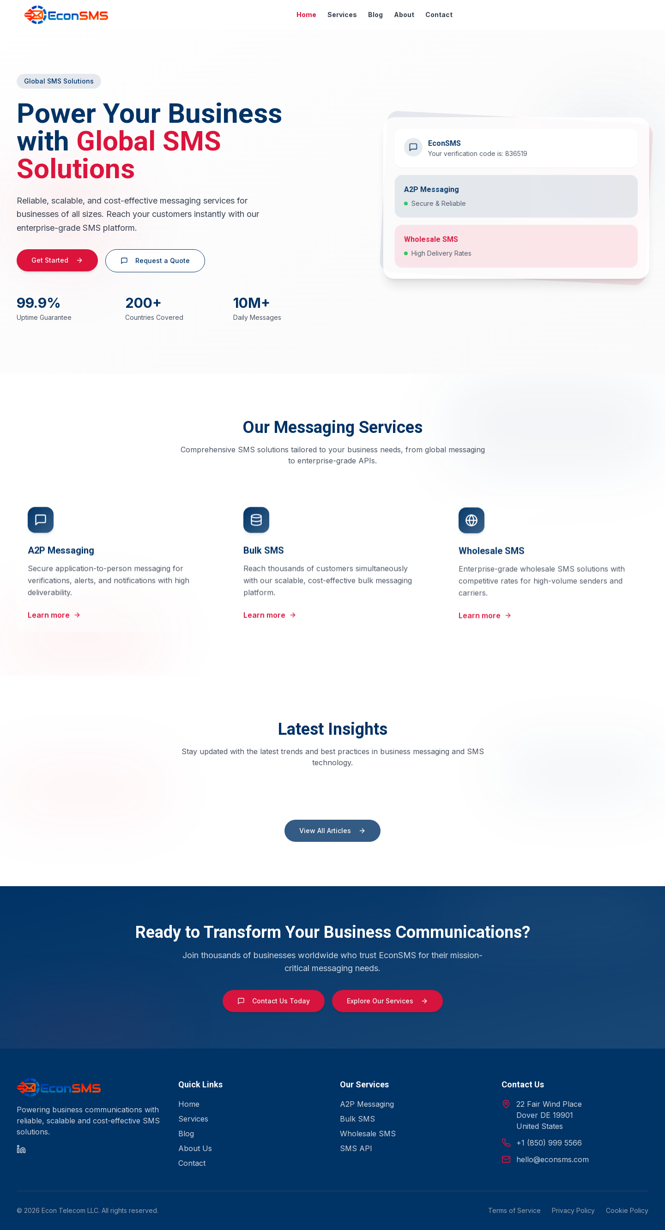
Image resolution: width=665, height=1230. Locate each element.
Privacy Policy (573, 1210)
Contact (439, 14)
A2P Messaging (367, 1104)
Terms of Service (514, 1210)
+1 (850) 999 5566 (549, 1142)
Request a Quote (155, 265)
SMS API (356, 1148)
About (404, 14)
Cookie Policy (627, 1210)
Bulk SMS (357, 1118)
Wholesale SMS (368, 1133)
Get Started (57, 265)
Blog (375, 14)
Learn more (54, 623)
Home (306, 14)
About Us (195, 1148)
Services (342, 14)
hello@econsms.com (552, 1159)
